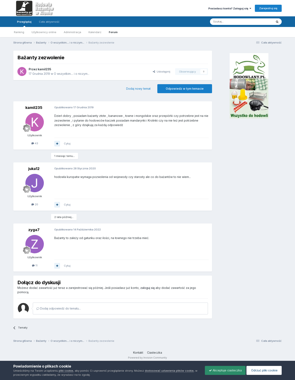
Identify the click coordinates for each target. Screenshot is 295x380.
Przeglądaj (24, 23)
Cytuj (67, 143)
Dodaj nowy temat (138, 88)
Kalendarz (94, 32)
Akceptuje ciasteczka (224, 370)
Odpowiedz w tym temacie (185, 88)
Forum (113, 32)
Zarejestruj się (268, 8)
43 (34, 143)
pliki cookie (66, 370)
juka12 (34, 169)
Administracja (72, 32)
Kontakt (138, 352)
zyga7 (34, 230)
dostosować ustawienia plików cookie (169, 370)
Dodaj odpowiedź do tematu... (58, 308)
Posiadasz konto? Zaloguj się (229, 8)
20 (34, 204)
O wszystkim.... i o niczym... (71, 73)
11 (34, 265)
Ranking (19, 32)
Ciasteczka (154, 352)
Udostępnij (161, 71)
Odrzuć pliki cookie (263, 370)
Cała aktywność (49, 21)
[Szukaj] (231, 21)
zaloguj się (147, 287)
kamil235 (44, 69)
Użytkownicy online (44, 32)
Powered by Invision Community (147, 357)
